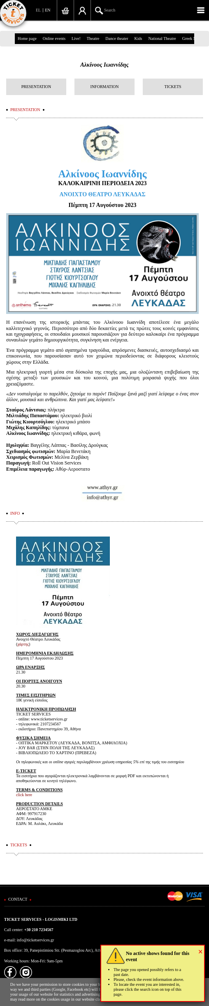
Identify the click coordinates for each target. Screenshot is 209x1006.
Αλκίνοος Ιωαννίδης (104, 65)
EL (38, 10)
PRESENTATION (36, 86)
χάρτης (23, 644)
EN (47, 10)
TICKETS (172, 86)
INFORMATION (105, 86)
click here (24, 794)
